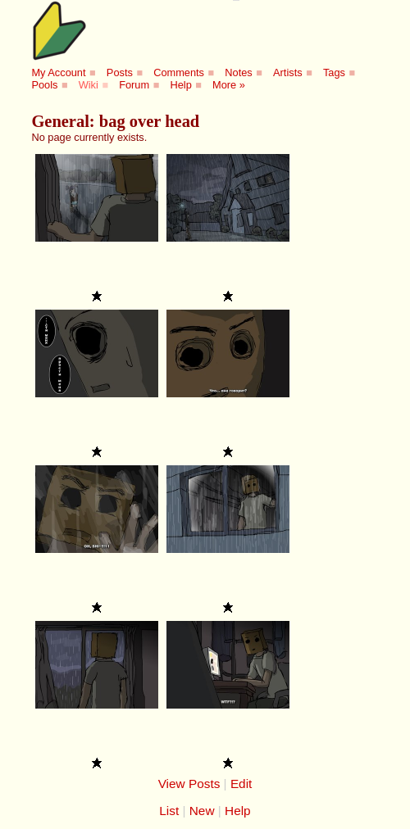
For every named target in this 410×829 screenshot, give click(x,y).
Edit (241, 783)
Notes (238, 72)
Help (180, 85)
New (202, 811)
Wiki (88, 85)
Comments (178, 72)
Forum (134, 85)
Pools (44, 85)
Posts (120, 72)
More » (228, 85)
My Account (58, 72)
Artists (288, 72)
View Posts (189, 783)
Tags (334, 72)
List (169, 811)
